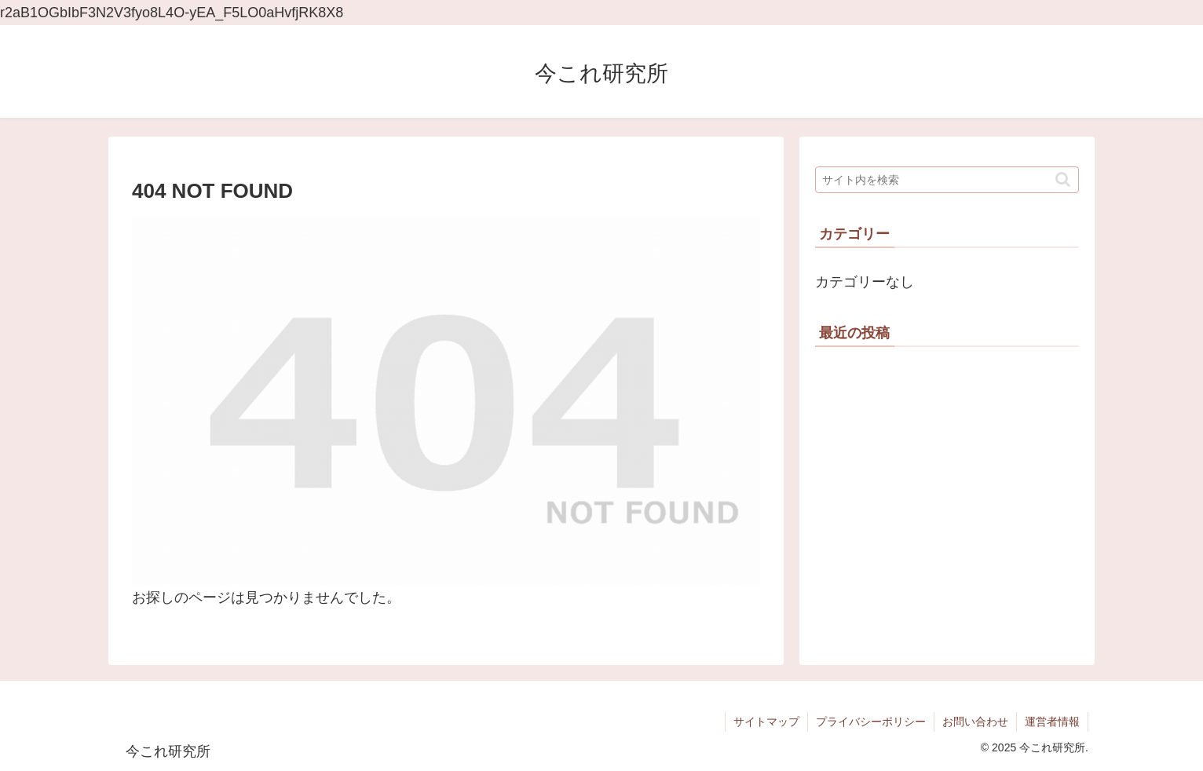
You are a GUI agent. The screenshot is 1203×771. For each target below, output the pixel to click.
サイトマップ (766, 721)
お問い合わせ (975, 721)
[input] (947, 179)
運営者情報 (1052, 721)
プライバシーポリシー (871, 721)
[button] (1063, 179)
